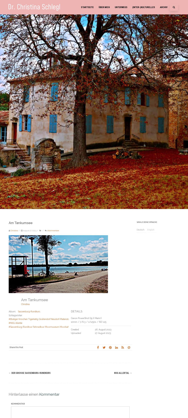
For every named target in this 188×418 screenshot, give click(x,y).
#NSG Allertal (15, 323)
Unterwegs (121, 7)
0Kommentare (53, 230)
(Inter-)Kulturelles (143, 7)
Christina (25, 304)
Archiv (164, 7)
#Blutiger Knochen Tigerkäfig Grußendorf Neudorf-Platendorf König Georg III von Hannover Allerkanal (60, 319)
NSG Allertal (123, 373)
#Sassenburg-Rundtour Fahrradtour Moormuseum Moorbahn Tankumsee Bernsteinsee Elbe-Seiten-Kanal (61, 327)
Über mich (104, 7)
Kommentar (18, 404)
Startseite (87, 7)
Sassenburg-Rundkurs (29, 311)
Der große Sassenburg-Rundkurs (30, 373)
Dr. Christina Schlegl (34, 7)
